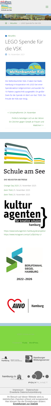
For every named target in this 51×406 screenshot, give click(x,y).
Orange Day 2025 (11, 185)
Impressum (18, 390)
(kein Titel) (8, 190)
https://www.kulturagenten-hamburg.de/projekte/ (25, 231)
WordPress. (33, 342)
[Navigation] (6, 2)
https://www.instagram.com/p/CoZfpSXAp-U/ (23, 234)
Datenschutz (32, 390)
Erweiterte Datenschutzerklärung (25, 392)
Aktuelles (13, 23)
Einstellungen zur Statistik (25, 404)
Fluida (24, 342)
